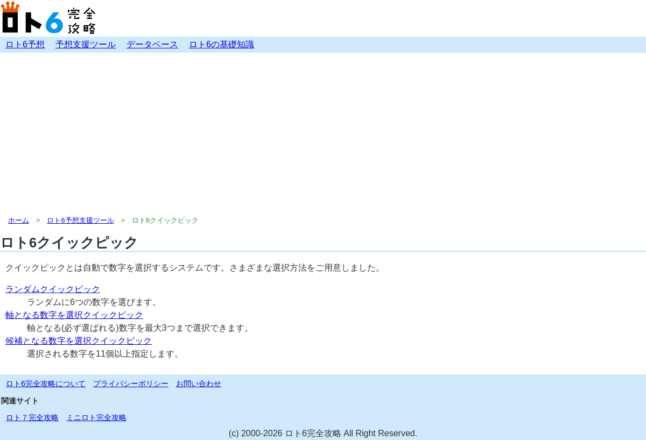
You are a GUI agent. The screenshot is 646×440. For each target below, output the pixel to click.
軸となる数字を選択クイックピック (74, 315)
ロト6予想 (25, 44)
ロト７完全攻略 (32, 417)
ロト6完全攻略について (46, 383)
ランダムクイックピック (52, 289)
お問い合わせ (198, 383)
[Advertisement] (323, 133)
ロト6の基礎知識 (221, 44)
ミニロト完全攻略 (96, 417)
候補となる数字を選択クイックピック (78, 340)
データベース (152, 44)
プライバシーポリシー (130, 383)
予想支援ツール (85, 44)
